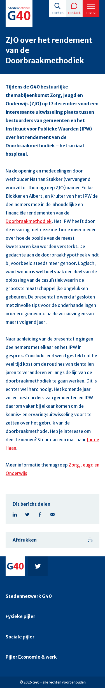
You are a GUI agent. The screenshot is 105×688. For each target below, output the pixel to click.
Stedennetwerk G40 (29, 596)
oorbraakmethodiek (30, 221)
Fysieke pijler (20, 616)
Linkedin (15, 514)
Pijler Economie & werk (31, 657)
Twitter (27, 514)
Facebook (40, 514)
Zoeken (58, 13)
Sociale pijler (20, 637)
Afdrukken (25, 540)
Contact (74, 13)
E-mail (52, 514)
